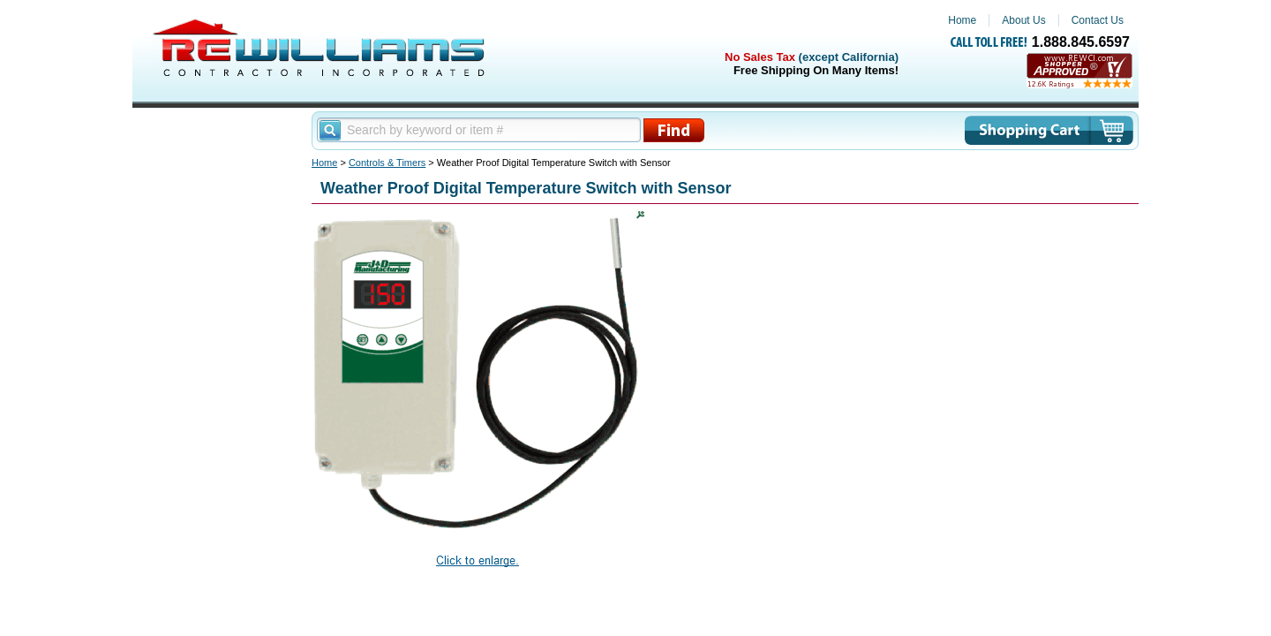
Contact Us (1098, 20)
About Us (1023, 20)
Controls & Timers (387, 162)
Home (962, 20)
